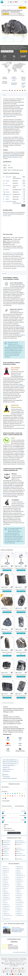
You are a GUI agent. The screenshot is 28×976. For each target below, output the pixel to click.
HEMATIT (5, 888)
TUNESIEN (6, 855)
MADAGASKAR (20, 849)
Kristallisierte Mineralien (10, 763)
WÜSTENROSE (20, 915)
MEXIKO (5, 851)
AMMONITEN (19, 868)
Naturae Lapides (7, 215)
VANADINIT (19, 913)
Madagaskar (14, 84)
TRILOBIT (19, 911)
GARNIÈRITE (6, 884)
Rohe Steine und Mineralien (10, 760)
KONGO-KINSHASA (21, 842)
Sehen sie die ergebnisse (14, 833)
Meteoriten (6, 771)
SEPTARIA (19, 908)
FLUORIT (18, 882)
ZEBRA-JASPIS (6, 918)
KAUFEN (22, 7)
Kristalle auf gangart (18, 5)
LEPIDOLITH (6, 895)
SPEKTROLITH (6, 909)
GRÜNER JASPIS (20, 886)
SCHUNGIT (6, 908)
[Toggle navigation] (25, 1)
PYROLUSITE (19, 900)
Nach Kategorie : (5, 787)
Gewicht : (4, 815)
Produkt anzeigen (7, 570)
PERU (18, 851)
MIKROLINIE (6, 897)
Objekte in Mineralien (9, 765)
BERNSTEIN (19, 873)
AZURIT (18, 871)
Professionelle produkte (10, 778)
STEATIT (5, 911)
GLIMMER (19, 884)
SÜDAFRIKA (6, 858)
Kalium (7, 199)
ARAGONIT (6, 871)
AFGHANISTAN (7, 840)
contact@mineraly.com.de (16, 964)
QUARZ (5, 902)
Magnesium (8, 194)
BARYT (5, 873)
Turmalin (23, 80)
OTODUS (18, 899)
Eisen (7, 189)
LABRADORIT (6, 893)
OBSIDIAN (19, 897)
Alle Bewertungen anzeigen (19, 952)
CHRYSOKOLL (19, 877)
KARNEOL (5, 891)
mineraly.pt (14, 971)
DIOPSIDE (5, 879)
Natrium (8, 192)
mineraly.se (22, 971)
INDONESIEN (6, 848)
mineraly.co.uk (17, 968)
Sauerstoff (8, 176)
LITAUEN (19, 848)
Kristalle (9, 5)
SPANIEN (19, 844)
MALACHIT (19, 895)
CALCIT (5, 875)
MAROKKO (6, 849)
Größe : (3, 820)
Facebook (12, 962)
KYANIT (18, 891)
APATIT (18, 870)
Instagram (19, 962)
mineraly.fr (8, 968)
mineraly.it (14, 969)
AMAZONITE (19, 866)
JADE (5, 890)
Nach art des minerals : (7, 806)
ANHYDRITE (6, 870)
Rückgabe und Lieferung (13, 959)
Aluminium (8, 185)
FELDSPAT (5, 882)
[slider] (3, 813)
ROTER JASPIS (19, 906)
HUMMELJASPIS (20, 888)
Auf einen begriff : (6, 800)
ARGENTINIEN (20, 840)
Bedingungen (4, 958)
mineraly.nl (6, 971)
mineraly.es (22, 969)
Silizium (7, 180)
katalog (4, 5)
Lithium (7, 196)
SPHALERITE (19, 909)
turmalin (4, 566)
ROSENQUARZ (6, 906)
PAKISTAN (6, 853)
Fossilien (6, 767)
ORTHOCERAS (6, 899)
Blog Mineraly (5, 962)
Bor (6, 183)
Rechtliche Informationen (13, 958)
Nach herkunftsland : (19, 806)
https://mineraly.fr (14, 965)
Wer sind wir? (4, 959)
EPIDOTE (5, 881)
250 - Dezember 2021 (23, 86)
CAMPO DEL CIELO (20, 875)
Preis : (3, 811)
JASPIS (18, 890)
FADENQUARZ (19, 881)
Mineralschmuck (8, 769)
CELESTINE (6, 877)
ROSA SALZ (19, 904)
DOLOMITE (19, 879)
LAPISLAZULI (19, 893)
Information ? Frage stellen (7, 51)
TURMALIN (6, 913)
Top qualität (6, 776)
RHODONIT (6, 904)
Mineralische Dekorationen (11, 761)
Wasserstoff (9, 201)
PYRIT (5, 900)
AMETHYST (6, 868)
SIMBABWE (19, 858)
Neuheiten (5, 774)
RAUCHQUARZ (20, 902)
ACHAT (5, 866)
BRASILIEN (6, 842)
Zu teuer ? (23, 59)
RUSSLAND (20, 853)
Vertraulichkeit (23, 958)
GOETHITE (6, 886)
